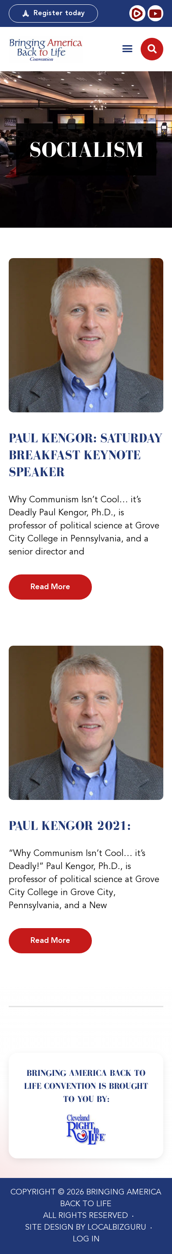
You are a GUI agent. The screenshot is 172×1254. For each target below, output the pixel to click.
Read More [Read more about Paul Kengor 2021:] (50, 941)
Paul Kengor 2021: (70, 826)
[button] (127, 48)
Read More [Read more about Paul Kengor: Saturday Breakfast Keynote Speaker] (50, 587)
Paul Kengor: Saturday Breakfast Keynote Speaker (85, 455)
